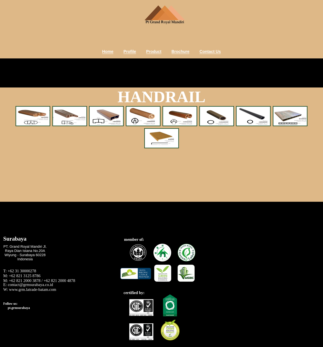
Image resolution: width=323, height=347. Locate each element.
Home (107, 51)
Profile (130, 51)
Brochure (180, 51)
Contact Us (210, 51)
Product (153, 51)
